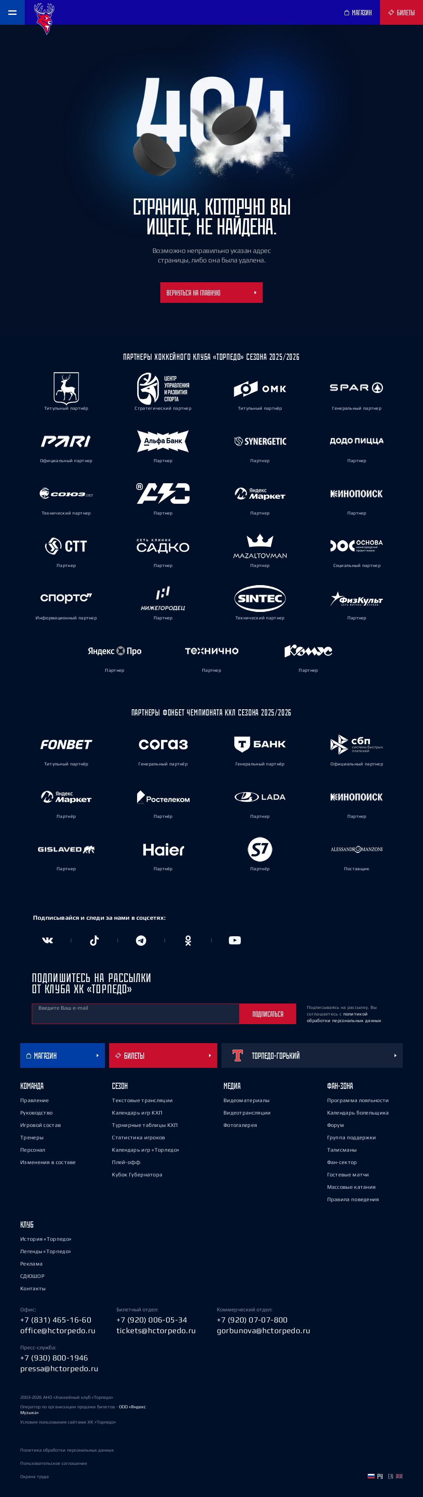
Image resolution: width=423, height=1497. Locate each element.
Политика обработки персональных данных (67, 1449)
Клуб (26, 1224)
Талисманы (342, 1150)
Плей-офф (126, 1162)
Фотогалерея (240, 1125)
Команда (31, 1086)
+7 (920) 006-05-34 (152, 1319)
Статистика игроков (138, 1137)
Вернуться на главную (211, 292)
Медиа (231, 1086)
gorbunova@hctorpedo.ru (264, 1330)
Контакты (32, 1288)
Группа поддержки (351, 1137)
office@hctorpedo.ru (58, 1330)
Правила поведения (353, 1199)
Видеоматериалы (246, 1100)
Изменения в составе (48, 1162)
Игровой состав (40, 1125)
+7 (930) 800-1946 (54, 1357)
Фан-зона (340, 1086)
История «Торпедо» (45, 1239)
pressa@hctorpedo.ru (59, 1368)
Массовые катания (351, 1187)
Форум (336, 1125)
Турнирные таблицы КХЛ (145, 1125)
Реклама (31, 1264)
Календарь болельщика (358, 1113)
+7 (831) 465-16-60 (55, 1319)
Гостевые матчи (348, 1174)
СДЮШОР (32, 1276)
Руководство (36, 1113)
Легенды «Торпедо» (45, 1251)
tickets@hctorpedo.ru (156, 1330)
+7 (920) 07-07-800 (252, 1319)
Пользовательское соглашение (53, 1463)
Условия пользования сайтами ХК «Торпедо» (68, 1421)
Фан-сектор (342, 1162)
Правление (34, 1100)
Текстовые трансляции (142, 1100)
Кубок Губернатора (137, 1174)
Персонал (32, 1150)
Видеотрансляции (247, 1113)
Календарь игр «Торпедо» (145, 1150)
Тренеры (31, 1137)
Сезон (120, 1086)
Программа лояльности (358, 1100)
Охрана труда (34, 1476)
